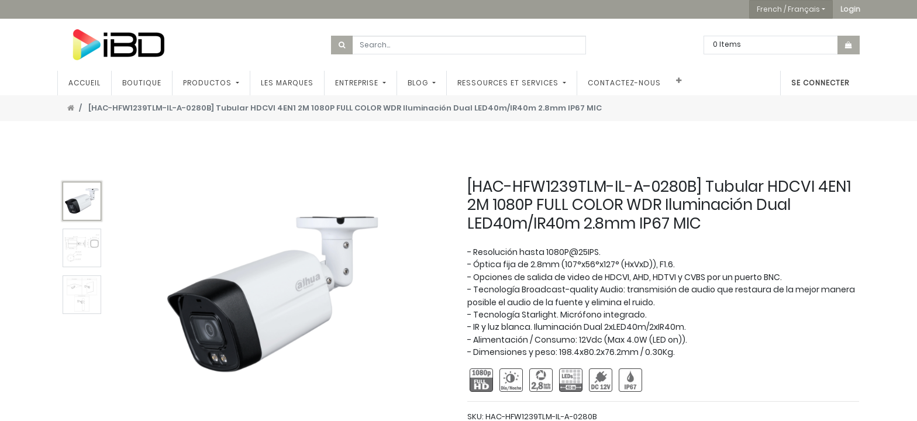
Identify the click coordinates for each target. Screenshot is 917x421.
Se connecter (820, 83)
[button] (850, 9)
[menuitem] (85, 83)
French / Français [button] (788, 9)
